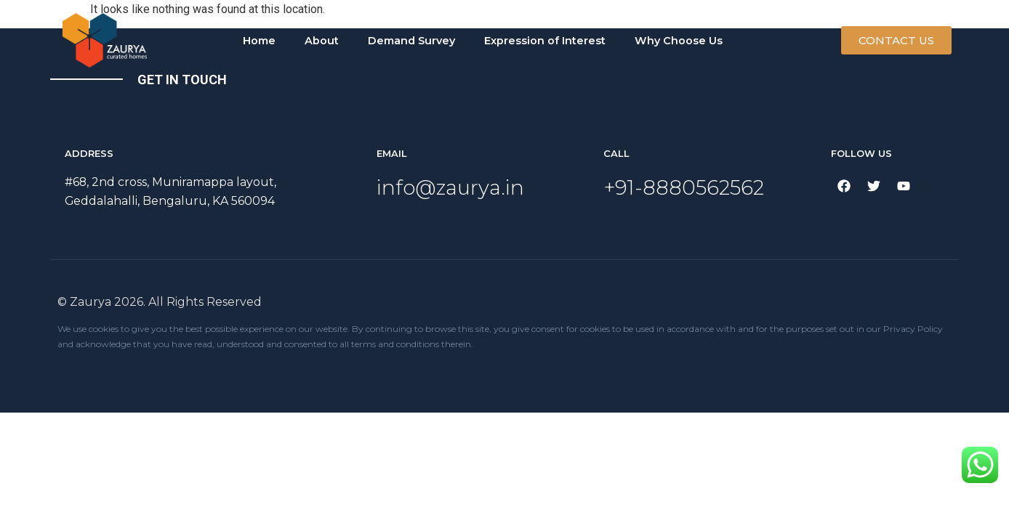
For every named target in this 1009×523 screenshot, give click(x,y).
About (322, 40)
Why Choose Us (679, 40)
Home (259, 40)
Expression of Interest (545, 40)
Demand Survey (411, 40)
